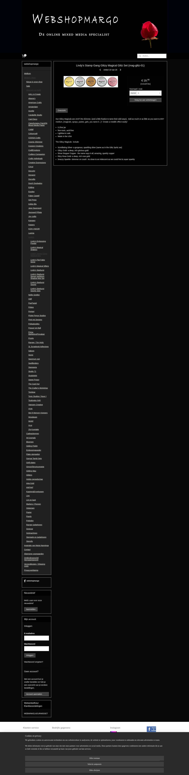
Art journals (31, 438)
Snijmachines (31, 533)
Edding (31, 187)
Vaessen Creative (35, 405)
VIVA (30, 409)
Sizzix (30, 355)
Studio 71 (32, 371)
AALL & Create (34, 94)
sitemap (86, 770)
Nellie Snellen (34, 295)
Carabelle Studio (35, 115)
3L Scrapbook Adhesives (38, 347)
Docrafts (31, 179)
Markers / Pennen (33, 504)
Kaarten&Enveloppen (35, 492)
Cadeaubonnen (32, 434)
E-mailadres (29, 633)
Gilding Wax (31, 471)
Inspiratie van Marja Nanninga (36, 545)
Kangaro (31, 220)
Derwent (31, 175)
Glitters (29, 475)
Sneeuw (29, 529)
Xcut (30, 425)
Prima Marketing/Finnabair (36, 333)
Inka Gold (30, 483)
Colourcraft (32, 134)
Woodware (32, 417)
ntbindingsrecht (31, 736)
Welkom (27, 73)
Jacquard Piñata (35, 212)
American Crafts (35, 102)
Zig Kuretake (33, 429)
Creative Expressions (37, 163)
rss (92, 770)
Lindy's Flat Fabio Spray (37, 261)
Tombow (31, 392)
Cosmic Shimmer (35, 142)
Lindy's (31, 237)
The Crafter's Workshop (38, 388)
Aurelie (31, 111)
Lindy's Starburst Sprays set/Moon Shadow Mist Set (37, 276)
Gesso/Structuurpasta (35, 467)
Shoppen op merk (33, 90)
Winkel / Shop (30, 78)
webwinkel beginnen (100, 770)
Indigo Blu (32, 204)
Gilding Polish (32, 446)
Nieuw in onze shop (34, 82)
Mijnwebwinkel (120, 770)
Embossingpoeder (33, 450)
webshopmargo (31, 581)
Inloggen (29, 655)
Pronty (31, 338)
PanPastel (32, 303)
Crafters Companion (36, 154)
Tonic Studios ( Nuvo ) (37, 396)
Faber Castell (33, 196)
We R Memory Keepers (38, 413)
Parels (29, 516)
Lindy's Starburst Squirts (37, 283)
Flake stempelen (33, 454)
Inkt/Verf (29, 487)
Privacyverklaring (31, 570)
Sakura (31, 351)
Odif (30, 299)
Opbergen (30, 508)
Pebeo (31, 307)
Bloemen (30, 442)
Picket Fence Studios (37, 316)
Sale (28, 86)
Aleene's (31, 98)
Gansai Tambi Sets (34, 458)
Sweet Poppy (33, 380)
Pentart (31, 311)
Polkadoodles (33, 324)
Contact (27, 550)
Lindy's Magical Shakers (36, 248)
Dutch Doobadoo (35, 183)
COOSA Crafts (34, 138)
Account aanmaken (34, 694)
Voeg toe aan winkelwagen (145, 100)
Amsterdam (33, 107)
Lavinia (31, 233)
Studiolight (32, 376)
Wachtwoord (29, 644)
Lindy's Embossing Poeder (38, 242)
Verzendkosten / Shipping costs (34, 565)
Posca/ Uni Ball (34, 328)
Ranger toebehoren (34, 525)
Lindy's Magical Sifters (39, 266)
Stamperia (32, 367)
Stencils (29, 541)
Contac (26, 751)
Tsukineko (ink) (34, 400)
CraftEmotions (34, 150)
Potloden (30, 521)
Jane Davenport (34, 208)
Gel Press (32, 200)
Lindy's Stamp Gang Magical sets (38, 255)
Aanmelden (31, 609)
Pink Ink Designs (35, 320)
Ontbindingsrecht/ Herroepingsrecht (31, 559)
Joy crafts (32, 216)
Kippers (31, 225)
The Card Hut (33, 384)
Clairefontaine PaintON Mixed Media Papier (37, 124)
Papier (29, 512)
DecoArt (31, 171)
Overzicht (61, 110)
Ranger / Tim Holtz (36, 342)
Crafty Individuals (35, 158)
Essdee (31, 192)
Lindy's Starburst (37, 270)
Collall (30, 129)
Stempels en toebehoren (36, 537)
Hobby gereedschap (34, 479)
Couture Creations (35, 146)
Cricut (30, 167)
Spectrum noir (34, 359)
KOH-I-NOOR (34, 229)
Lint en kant (31, 500)
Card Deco (32, 119)
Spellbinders (33, 363)
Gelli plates (30, 463)
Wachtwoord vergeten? (33, 662)
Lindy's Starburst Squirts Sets (37, 290)
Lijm (28, 496)
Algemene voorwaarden (34, 554)
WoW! (30, 421)
